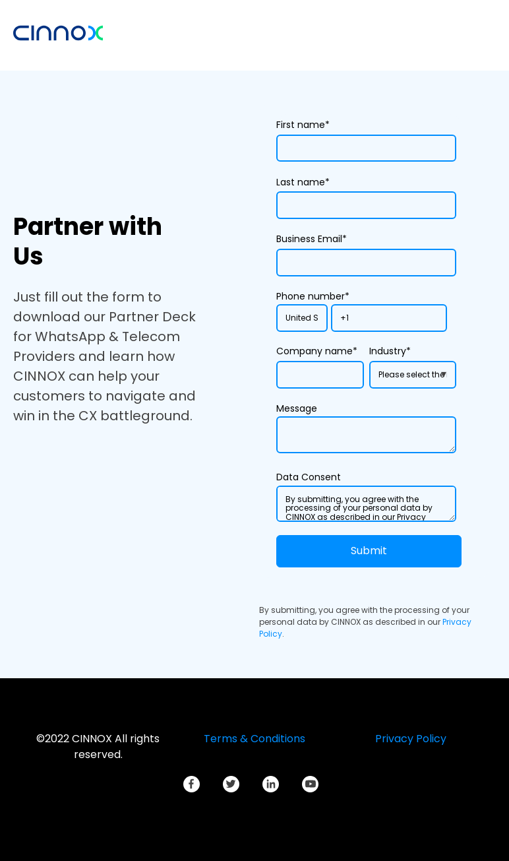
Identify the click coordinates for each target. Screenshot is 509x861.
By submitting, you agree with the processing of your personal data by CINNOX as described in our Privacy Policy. (366, 504)
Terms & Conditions (254, 738)
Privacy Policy (410, 738)
